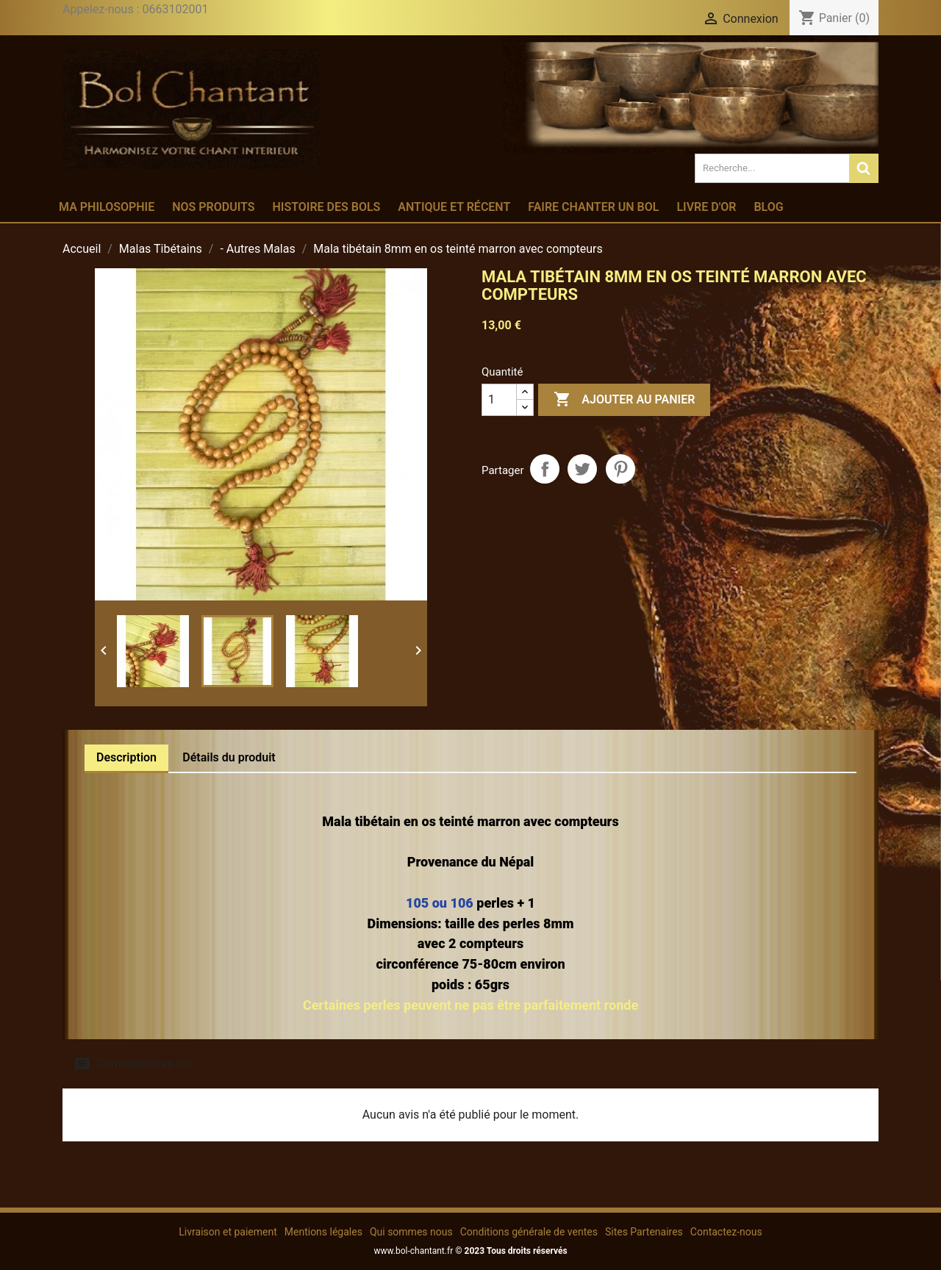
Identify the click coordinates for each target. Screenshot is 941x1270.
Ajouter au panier (624, 399)
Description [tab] (126, 757)
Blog (768, 207)
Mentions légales (323, 1232)
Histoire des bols (326, 207)
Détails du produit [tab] (229, 757)
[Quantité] (499, 400)
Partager (544, 469)
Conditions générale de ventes (529, 1232)
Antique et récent (454, 207)
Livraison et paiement (227, 1232)
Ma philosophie (106, 207)
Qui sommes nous (411, 1232)
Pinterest (620, 469)
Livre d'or (706, 207)
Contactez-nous (726, 1232)
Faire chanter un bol (593, 207)
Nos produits (213, 207)
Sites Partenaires (644, 1232)
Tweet (582, 469)
